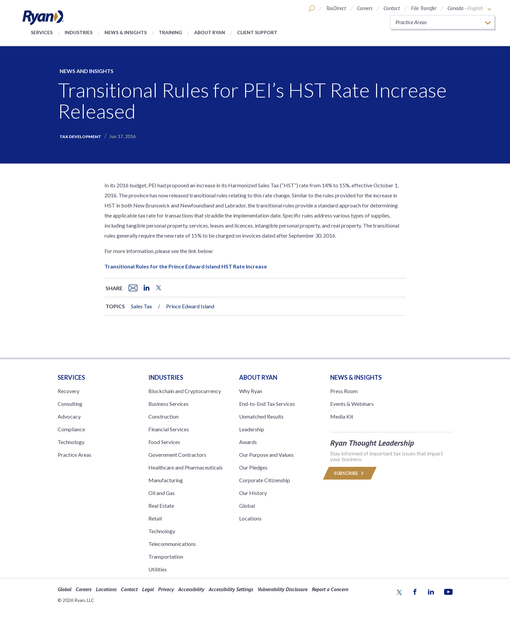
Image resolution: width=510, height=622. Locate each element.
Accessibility (191, 589)
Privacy (166, 589)
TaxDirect (336, 8)
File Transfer (423, 8)
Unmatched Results (261, 416)
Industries (78, 32)
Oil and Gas (161, 493)
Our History (253, 493)
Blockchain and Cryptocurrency (184, 391)
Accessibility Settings (231, 589)
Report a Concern (330, 589)
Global (247, 505)
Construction (163, 416)
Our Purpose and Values (266, 454)
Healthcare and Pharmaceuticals (185, 467)
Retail (155, 518)
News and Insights (87, 71)
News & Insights (125, 32)
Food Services (164, 442)
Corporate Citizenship (264, 480)
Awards (248, 442)
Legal (148, 589)
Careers (364, 8)
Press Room (344, 391)
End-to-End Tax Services (267, 403)
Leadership (251, 429)
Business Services (168, 403)
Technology (71, 442)
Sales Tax (141, 306)
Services (42, 32)
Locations (250, 518)
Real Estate (161, 505)
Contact (391, 8)
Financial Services (168, 429)
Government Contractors (177, 454)
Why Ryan (250, 391)
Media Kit (341, 416)
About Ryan (209, 32)
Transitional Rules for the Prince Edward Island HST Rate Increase (185, 266)
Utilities (157, 569)
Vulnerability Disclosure (282, 589)
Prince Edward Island (190, 306)
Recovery (68, 391)
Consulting (70, 403)
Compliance (71, 429)
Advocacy (69, 416)
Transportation (165, 556)
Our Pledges (253, 467)
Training (170, 32)
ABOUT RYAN (258, 377)
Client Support (257, 32)
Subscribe (350, 473)
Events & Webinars (352, 403)
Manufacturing (165, 480)
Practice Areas (74, 454)
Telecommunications (172, 544)
